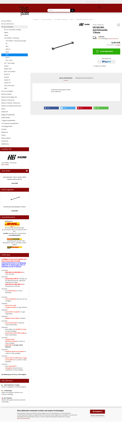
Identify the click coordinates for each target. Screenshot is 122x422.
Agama (6, 32)
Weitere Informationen (97, 415)
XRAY (5, 88)
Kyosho (6, 66)
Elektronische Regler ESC (9, 97)
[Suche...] (72, 10)
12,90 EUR (14, 211)
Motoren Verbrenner (7, 100)
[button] (104, 8)
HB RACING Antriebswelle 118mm (14, 207)
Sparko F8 (7, 80)
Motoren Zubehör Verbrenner (10, 103)
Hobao (6, 35)
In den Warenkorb (104, 51)
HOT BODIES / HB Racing (11, 38)
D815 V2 (8, 49)
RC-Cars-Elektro (6, 21)
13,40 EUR (14, 183)
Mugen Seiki (7, 69)
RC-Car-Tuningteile (7, 91)
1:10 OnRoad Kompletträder (10, 123)
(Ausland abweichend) (113, 38)
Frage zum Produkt (100, 66)
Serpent (6, 77)
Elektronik (4, 112)
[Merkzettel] (99, 8)
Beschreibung (65, 78)
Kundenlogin (101, 2)
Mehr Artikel (5, 164)
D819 (7, 55)
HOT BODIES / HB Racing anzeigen (16, 41)
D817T (7, 52)
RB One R (7, 74)
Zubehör (4, 129)
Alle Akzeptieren (97, 411)
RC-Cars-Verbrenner (7, 24)
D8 (6, 43)
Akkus (3, 109)
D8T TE (8, 57)
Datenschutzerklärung (23, 418)
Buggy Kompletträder (8, 115)
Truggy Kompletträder (8, 120)
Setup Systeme (6, 138)
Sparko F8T (7, 83)
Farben (3, 135)
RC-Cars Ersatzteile (7, 27)
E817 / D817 (9, 60)
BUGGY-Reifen (5, 117)
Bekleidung (5, 144)
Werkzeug (4, 132)
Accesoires (4, 141)
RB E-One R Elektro (9, 71)
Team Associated (9, 85)
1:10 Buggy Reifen (6, 126)
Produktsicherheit (84, 78)
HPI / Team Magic (9, 63)
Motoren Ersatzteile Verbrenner (11, 106)
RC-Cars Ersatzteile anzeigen (12, 29)
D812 (7, 46)
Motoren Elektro (6, 94)
